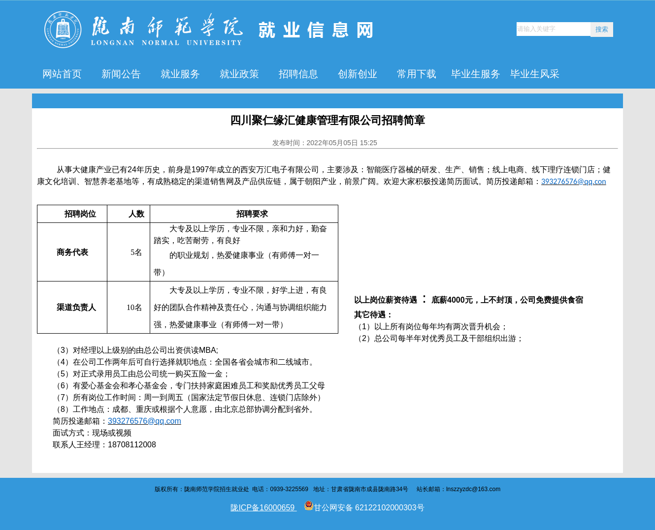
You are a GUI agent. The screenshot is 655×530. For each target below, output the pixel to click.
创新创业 (357, 73)
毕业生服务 (475, 73)
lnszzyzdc (459, 489)
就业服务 (180, 73)
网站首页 (62, 73)
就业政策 (239, 73)
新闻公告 (121, 73)
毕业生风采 (534, 73)
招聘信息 (298, 73)
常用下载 (416, 73)
